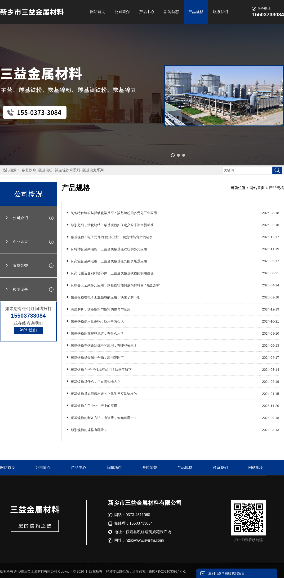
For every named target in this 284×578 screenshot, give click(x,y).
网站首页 (97, 12)
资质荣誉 (20, 265)
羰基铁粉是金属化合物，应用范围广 (97, 357)
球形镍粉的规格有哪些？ (89, 430)
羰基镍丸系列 (93, 170)
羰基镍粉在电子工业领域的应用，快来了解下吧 (105, 297)
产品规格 (196, 12)
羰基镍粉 (45, 170)
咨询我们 (28, 330)
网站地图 (255, 468)
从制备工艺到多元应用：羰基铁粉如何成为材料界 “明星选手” (115, 285)
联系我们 (220, 12)
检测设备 (20, 289)
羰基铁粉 (29, 170)
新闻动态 (171, 12)
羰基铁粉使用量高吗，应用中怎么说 (97, 321)
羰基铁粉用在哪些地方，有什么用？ (97, 333)
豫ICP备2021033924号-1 (167, 571)
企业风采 (20, 242)
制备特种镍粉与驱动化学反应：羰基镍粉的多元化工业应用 (114, 213)
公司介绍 (20, 218)
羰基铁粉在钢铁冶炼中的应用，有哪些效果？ (104, 345)
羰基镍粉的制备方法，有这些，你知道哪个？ (104, 418)
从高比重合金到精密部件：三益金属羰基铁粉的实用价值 (112, 273)
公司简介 (122, 12)
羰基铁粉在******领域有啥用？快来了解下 (101, 369)
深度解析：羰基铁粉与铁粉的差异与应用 (100, 309)
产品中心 (146, 12)
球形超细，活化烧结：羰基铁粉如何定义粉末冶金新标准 (112, 225)
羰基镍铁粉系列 (67, 170)
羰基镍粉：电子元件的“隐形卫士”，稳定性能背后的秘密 (111, 237)
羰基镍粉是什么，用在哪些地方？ (95, 382)
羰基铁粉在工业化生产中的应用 (94, 406)
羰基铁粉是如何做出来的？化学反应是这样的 (104, 394)
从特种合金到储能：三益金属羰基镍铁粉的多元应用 (109, 249)
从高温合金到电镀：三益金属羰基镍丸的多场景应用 (109, 261)
